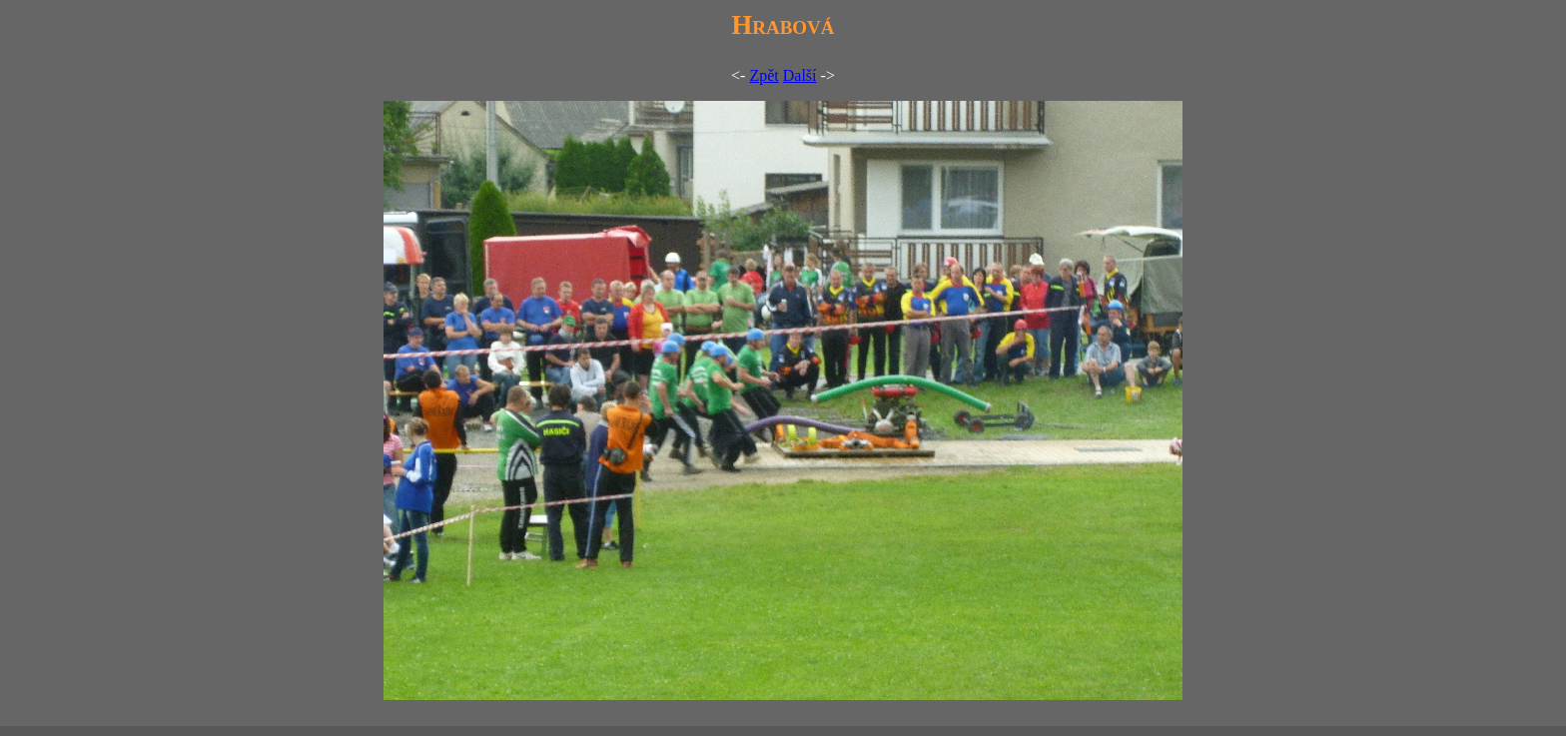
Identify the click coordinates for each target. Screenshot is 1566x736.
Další (800, 75)
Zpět (763, 75)
